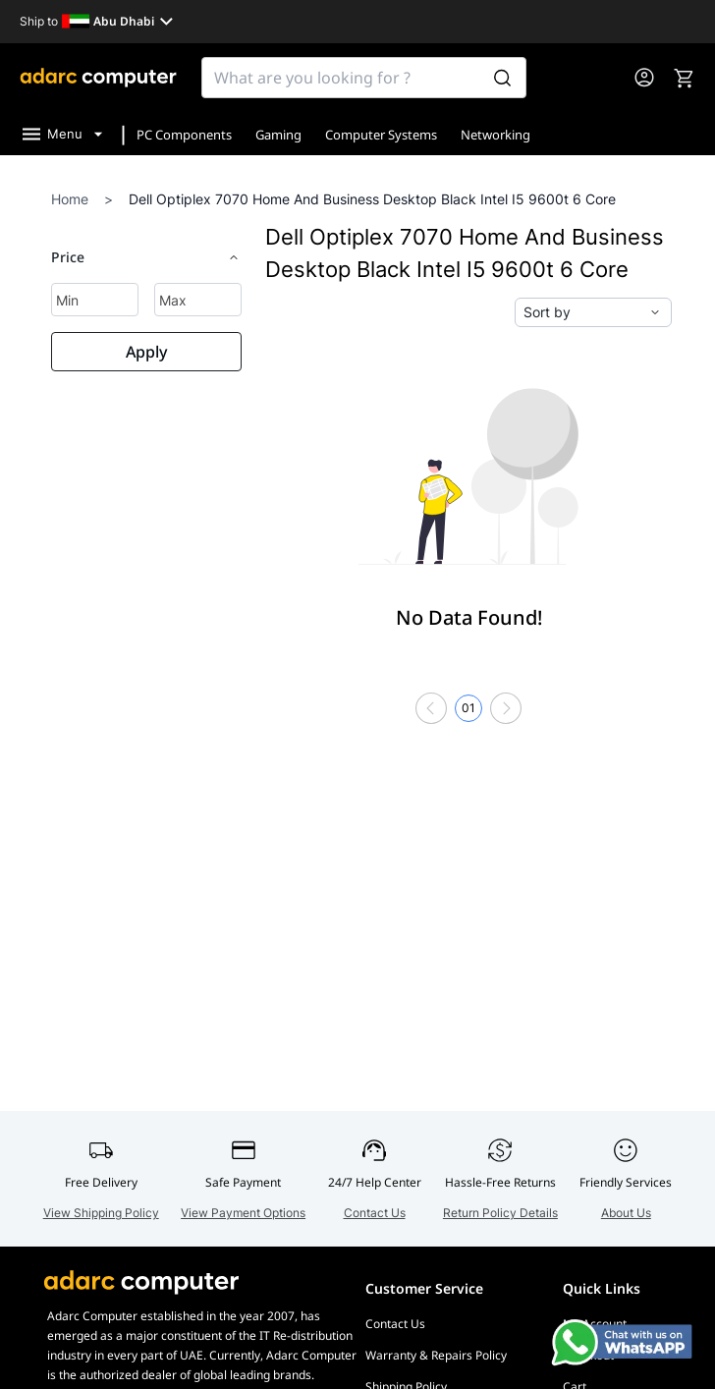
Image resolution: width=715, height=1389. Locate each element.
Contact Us (375, 1212)
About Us (626, 1212)
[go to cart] (683, 77)
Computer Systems (381, 134)
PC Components (184, 134)
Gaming (278, 134)
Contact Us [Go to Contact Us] (395, 1323)
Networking (495, 134)
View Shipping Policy (101, 1212)
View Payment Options (243, 1212)
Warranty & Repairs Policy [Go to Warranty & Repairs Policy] (436, 1355)
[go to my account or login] (644, 77)
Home (69, 199)
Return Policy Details (500, 1212)
